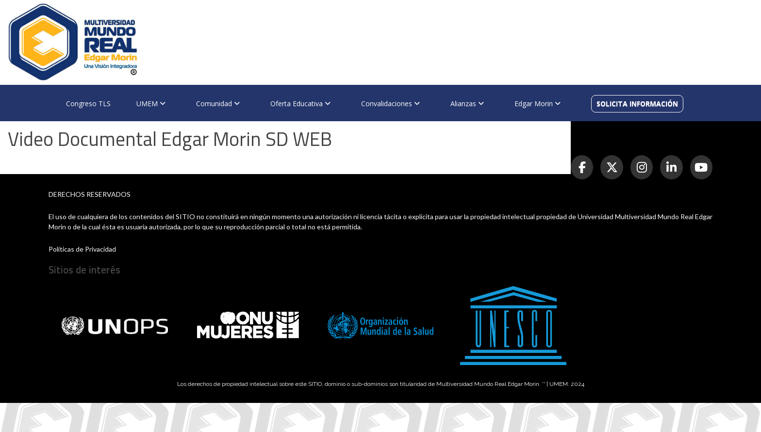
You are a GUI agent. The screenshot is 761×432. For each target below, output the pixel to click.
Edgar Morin (537, 103)
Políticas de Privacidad (82, 249)
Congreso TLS (88, 103)
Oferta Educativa (300, 103)
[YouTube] (701, 167)
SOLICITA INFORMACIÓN (637, 103)
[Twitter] (611, 167)
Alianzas (467, 103)
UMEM (150, 103)
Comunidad (218, 103)
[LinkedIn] (671, 167)
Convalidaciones (390, 103)
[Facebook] (582, 167)
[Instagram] (641, 167)
